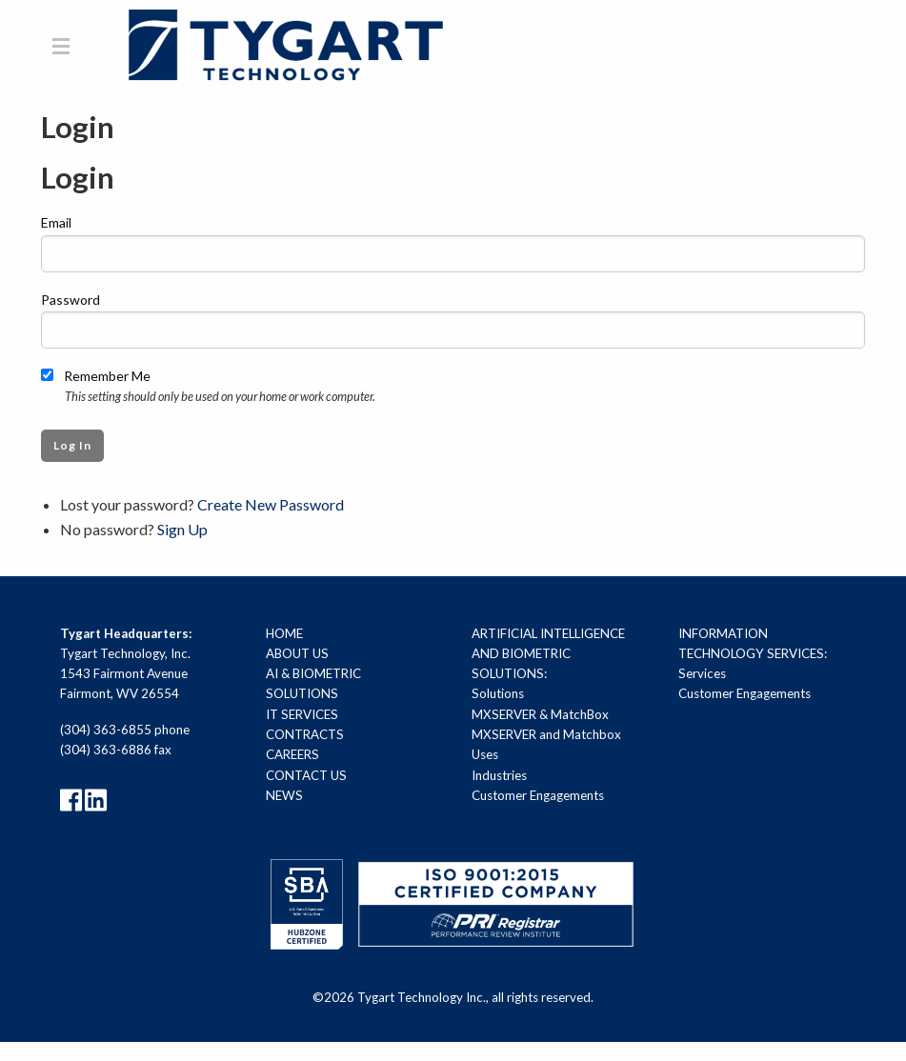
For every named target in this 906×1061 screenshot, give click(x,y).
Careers (292, 755)
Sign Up (182, 529)
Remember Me (96, 376)
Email (56, 223)
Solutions (498, 694)
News (284, 795)
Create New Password (270, 505)
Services (702, 674)
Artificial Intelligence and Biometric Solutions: (548, 654)
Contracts (305, 735)
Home (284, 633)
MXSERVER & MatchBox (540, 714)
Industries (499, 775)
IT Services (302, 714)
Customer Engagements (538, 795)
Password (70, 299)
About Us (297, 653)
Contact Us (306, 775)
